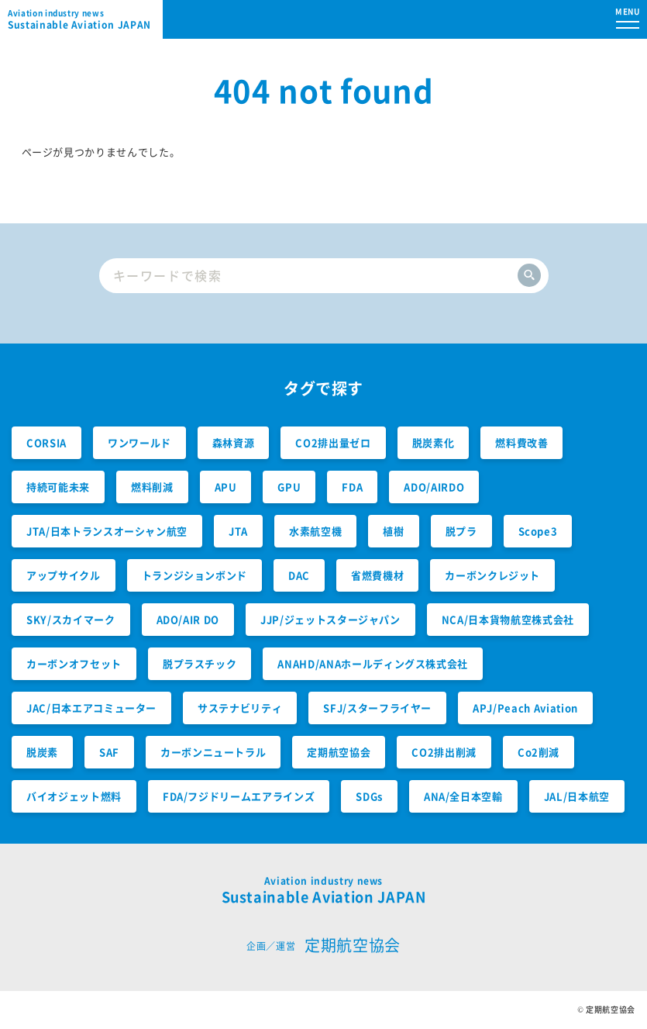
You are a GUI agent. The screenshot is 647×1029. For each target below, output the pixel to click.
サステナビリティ (240, 707)
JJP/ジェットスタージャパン (330, 619)
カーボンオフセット (74, 663)
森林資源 (233, 442)
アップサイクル (63, 575)
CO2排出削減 (444, 751)
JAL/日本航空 (577, 796)
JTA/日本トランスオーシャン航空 (107, 530)
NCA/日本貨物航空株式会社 (508, 619)
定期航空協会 (338, 751)
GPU (289, 486)
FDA (352, 486)
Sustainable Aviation (85, 19)
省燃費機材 (377, 575)
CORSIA (46, 442)
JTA (238, 530)
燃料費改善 (521, 442)
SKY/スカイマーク (70, 619)
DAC (299, 575)
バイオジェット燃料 (74, 796)
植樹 (393, 530)
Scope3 (538, 530)
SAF (109, 751)
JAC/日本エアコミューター (91, 707)
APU (226, 486)
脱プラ (461, 530)
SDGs (369, 796)
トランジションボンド (195, 575)
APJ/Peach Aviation (525, 707)
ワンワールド (139, 442)
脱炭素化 (433, 442)
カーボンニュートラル (213, 751)
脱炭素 (42, 751)
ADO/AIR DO (188, 619)
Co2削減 (538, 751)
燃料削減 (152, 486)
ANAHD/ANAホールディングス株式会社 (372, 663)
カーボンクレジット (492, 575)
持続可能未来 (58, 486)
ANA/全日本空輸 (463, 796)
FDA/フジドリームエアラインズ (239, 796)
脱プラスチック (200, 663)
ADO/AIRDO (434, 486)
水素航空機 (315, 530)
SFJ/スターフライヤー (377, 707)
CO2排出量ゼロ (332, 442)
